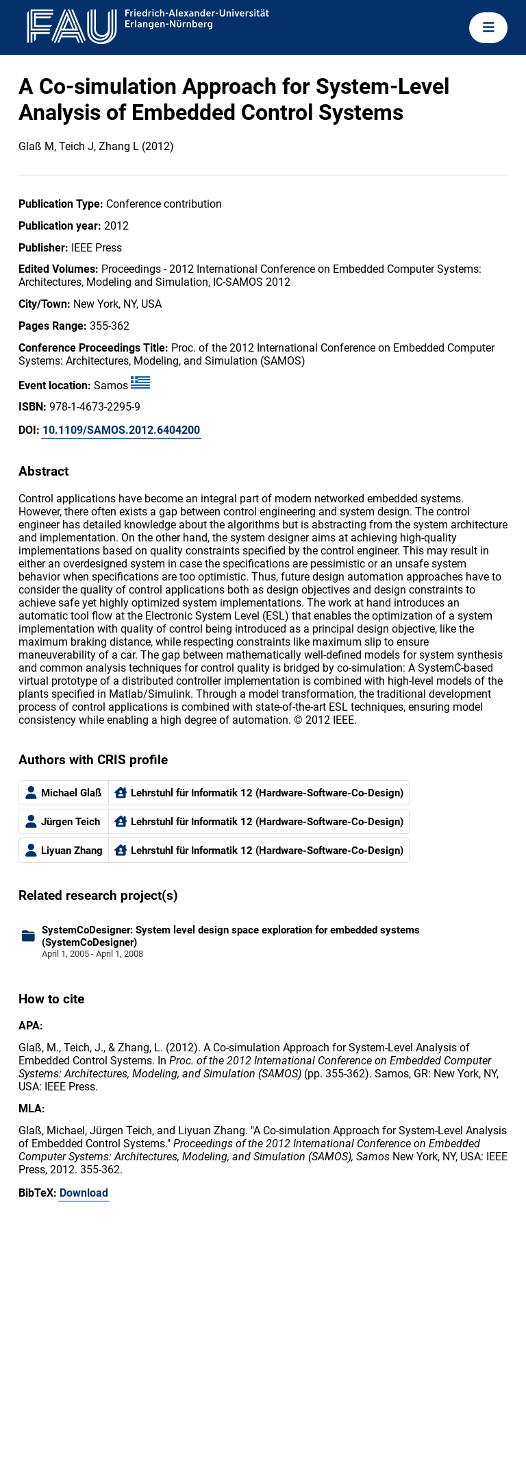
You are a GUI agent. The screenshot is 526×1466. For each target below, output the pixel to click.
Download (84, 1192)
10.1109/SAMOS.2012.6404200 (121, 430)
